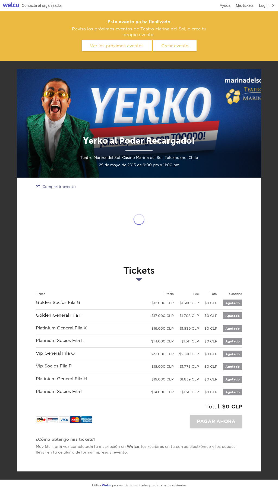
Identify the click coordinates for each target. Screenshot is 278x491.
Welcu (11, 5)
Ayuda (225, 5)
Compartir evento (56, 186)
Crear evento (174, 45)
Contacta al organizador (42, 5)
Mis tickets (245, 5)
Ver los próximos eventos (117, 45)
